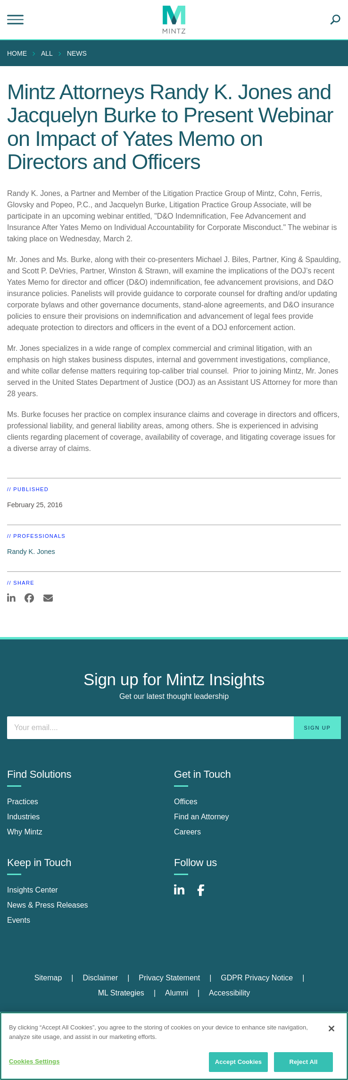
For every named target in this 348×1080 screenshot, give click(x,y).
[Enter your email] (174, 727)
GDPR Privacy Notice (257, 978)
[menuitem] (19, 53)
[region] (174, 1046)
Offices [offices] (186, 802)
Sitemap (48, 978)
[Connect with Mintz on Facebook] (206, 895)
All (47, 53)
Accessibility (229, 993)
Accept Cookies (238, 1061)
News (77, 53)
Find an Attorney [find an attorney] (201, 817)
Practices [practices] (22, 802)
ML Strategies (121, 993)
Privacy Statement (169, 978)
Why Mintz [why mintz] (24, 832)
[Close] (331, 1028)
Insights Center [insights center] (32, 890)
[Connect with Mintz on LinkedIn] (183, 895)
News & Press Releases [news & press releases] (47, 905)
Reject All (303, 1061)
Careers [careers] (187, 832)
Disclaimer (100, 978)
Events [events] (18, 920)
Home (17, 53)
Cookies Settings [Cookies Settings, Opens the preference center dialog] (34, 1061)
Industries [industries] (23, 817)
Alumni (176, 993)
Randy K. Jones (31, 551)
